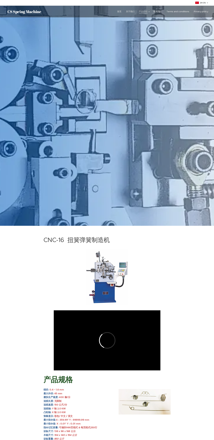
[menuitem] (119, 11)
